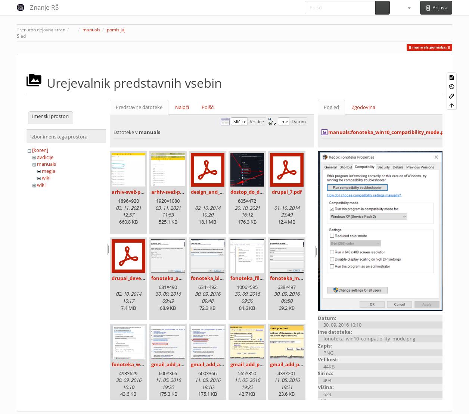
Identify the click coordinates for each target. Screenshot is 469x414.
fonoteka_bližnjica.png (218, 278)
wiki (46, 177)
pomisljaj (116, 30)
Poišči (208, 107)
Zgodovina (363, 107)
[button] (405, 7)
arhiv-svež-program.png (179, 192)
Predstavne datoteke (139, 107)
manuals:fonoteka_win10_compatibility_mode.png (389, 132)
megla (48, 171)
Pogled (331, 107)
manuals (91, 30)
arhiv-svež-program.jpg (139, 192)
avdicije (45, 157)
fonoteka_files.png (252, 278)
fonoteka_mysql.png (294, 278)
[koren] (40, 150)
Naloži (182, 107)
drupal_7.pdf (287, 192)
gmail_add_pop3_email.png (302, 364)
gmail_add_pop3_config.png (262, 364)
